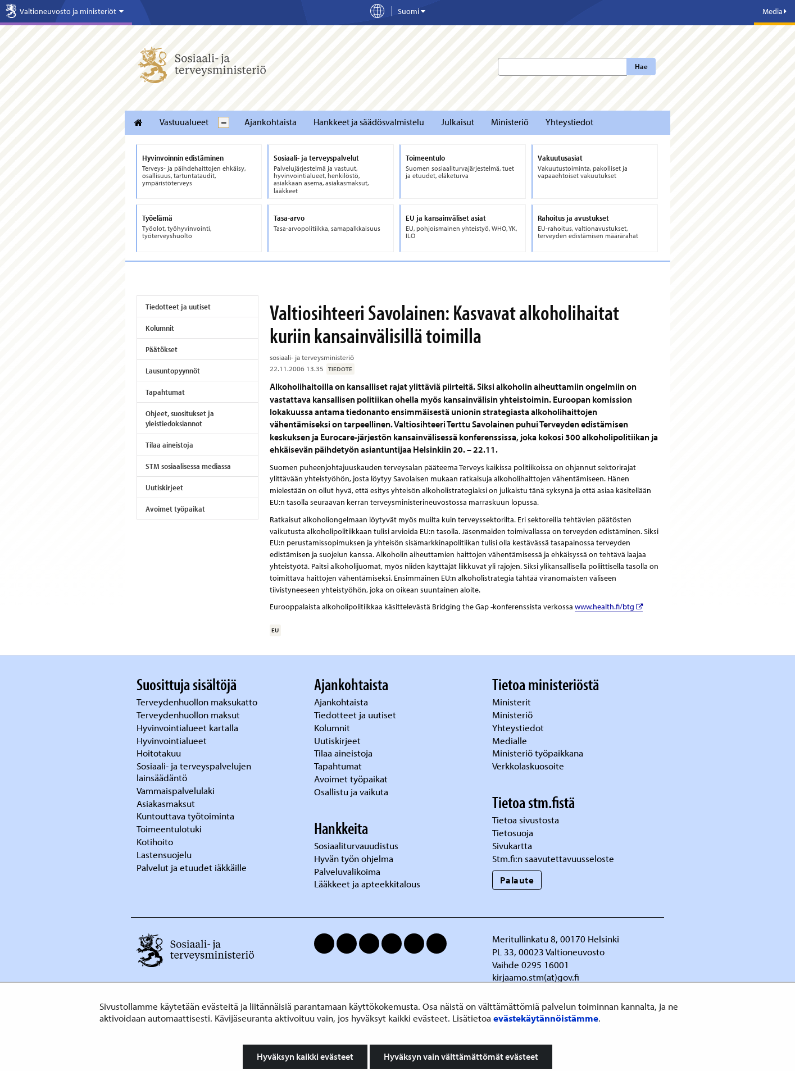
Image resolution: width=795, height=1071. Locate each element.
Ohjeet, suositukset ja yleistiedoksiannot (180, 418)
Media (774, 11)
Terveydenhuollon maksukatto (198, 702)
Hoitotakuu (160, 753)
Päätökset (162, 349)
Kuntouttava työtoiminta (185, 816)
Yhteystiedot (569, 121)
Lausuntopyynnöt (173, 371)
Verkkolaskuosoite (529, 766)
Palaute (517, 880)
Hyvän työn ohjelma (353, 858)
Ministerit (512, 702)
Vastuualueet (184, 121)
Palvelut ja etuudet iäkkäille (192, 867)
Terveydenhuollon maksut (189, 715)
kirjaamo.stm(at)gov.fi (535, 977)
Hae (641, 66)
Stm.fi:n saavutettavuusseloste (553, 858)
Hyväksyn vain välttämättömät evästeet (461, 1056)
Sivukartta (512, 845)
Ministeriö (510, 121)
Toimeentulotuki (170, 829)
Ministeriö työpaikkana (538, 753)
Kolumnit (160, 328)
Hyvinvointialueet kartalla (188, 727)
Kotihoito (155, 841)
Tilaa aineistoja (169, 445)
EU (275, 630)
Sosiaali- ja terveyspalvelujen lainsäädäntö (194, 771)
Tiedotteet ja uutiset (178, 307)
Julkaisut (457, 121)
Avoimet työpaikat (175, 509)
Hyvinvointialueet (173, 740)
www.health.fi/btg (609, 606)
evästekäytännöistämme (545, 1018)
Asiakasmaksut (166, 803)
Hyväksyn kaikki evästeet (305, 1056)
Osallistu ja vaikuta (351, 791)
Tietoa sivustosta (525, 820)
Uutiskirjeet (164, 487)
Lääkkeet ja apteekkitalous (367, 884)
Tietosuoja (512, 832)
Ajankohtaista (270, 121)
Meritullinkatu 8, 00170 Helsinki (555, 939)
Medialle (510, 740)
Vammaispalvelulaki (177, 790)
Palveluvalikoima (347, 871)
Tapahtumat (165, 392)
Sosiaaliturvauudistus (356, 845)
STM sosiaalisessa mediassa (188, 466)
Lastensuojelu (165, 854)
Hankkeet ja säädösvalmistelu (369, 121)
